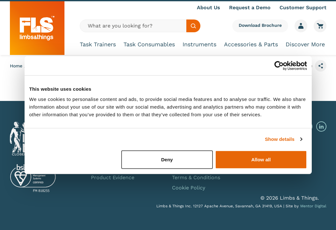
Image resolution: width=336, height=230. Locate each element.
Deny (167, 159)
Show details (280, 139)
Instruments (199, 44)
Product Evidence (112, 177)
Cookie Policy (188, 188)
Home (16, 65)
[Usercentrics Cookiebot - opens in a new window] (279, 66)
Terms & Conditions (196, 177)
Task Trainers (98, 44)
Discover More (305, 44)
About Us (208, 7)
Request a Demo (250, 7)
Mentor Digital (313, 206)
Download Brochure (260, 25)
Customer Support (303, 7)
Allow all (261, 159)
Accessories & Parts (251, 44)
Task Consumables (149, 44)
